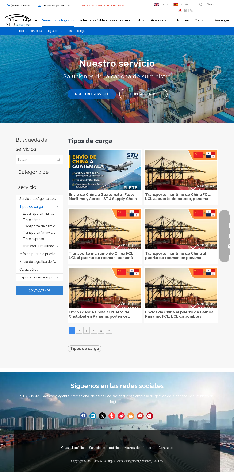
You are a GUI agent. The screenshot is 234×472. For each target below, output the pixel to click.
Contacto (165, 448)
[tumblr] (111, 415)
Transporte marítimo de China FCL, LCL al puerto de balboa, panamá (178, 197)
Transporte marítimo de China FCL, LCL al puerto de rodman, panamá (101, 255)
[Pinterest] (149, 415)
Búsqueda (200, 4)
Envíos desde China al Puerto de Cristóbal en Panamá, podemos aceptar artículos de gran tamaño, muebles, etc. (101, 314)
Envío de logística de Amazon (41, 262)
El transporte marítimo (40, 214)
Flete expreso (33, 239)
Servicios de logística (105, 448)
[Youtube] (140, 415)
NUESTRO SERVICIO (91, 94)
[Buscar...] (35, 159)
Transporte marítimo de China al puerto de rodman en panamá (175, 255)
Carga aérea (28, 269)
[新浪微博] (121, 415)
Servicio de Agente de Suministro (41, 199)
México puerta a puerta (37, 254)
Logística (79, 448)
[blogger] (130, 415)
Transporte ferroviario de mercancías (43, 233)
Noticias (149, 448)
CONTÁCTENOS (143, 94)
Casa (65, 448)
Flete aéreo (32, 220)
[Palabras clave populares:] (58, 159)
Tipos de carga (31, 207)
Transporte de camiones (42, 226)
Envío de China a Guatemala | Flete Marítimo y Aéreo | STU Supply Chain (103, 197)
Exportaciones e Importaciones (41, 277)
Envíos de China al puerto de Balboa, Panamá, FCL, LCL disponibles (180, 314)
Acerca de (132, 448)
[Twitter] (102, 415)
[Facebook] (83, 415)
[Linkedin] (92, 415)
